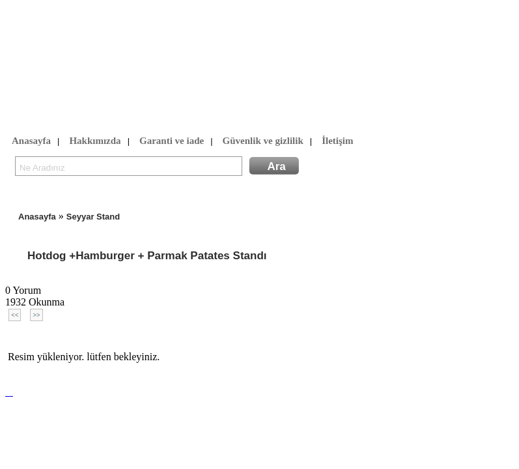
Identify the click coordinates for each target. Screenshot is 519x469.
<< (14, 315)
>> (36, 315)
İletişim (337, 141)
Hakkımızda (94, 141)
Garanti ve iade (171, 141)
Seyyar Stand (93, 216)
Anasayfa (31, 141)
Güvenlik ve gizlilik (263, 141)
